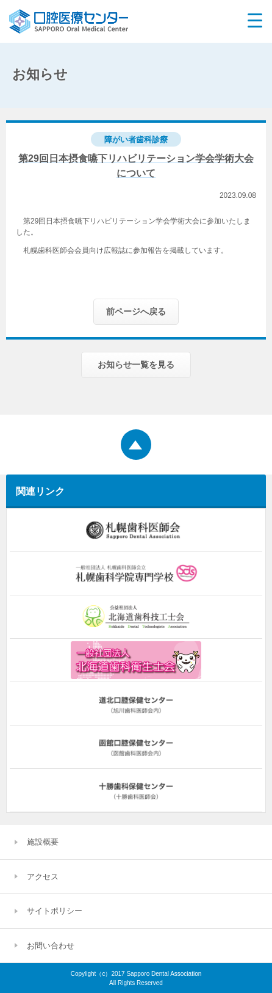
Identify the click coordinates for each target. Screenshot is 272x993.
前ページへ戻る (136, 311)
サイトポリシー (54, 910)
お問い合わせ (50, 945)
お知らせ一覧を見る (136, 364)
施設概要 (43, 841)
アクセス (43, 876)
